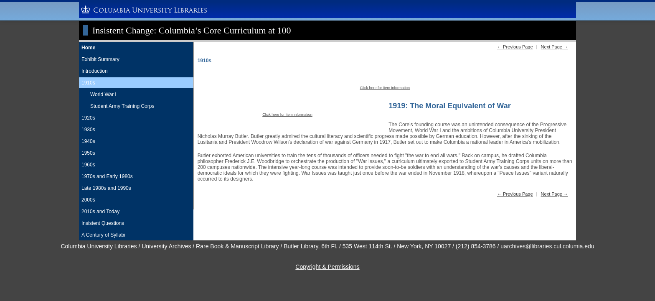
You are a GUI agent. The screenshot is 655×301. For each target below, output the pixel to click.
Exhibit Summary (100, 59)
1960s (88, 165)
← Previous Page (515, 46)
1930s (88, 130)
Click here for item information (385, 88)
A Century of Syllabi (103, 235)
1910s (88, 83)
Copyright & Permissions (327, 266)
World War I (103, 94)
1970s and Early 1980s (107, 176)
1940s (88, 141)
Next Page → (554, 46)
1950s (88, 153)
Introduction (94, 71)
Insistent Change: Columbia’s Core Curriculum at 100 (191, 30)
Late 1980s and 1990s (106, 188)
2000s (88, 200)
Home (88, 48)
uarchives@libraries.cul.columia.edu (547, 246)
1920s (88, 118)
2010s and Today (100, 211)
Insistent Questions (102, 223)
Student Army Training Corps (122, 106)
